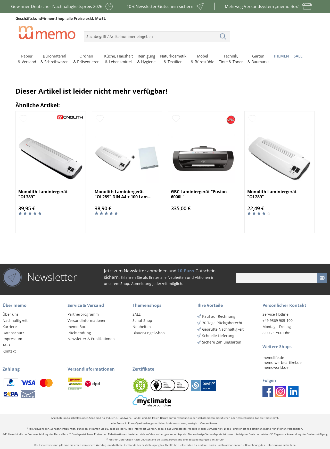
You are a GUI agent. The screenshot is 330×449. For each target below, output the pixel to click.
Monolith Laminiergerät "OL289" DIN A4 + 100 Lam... (123, 194)
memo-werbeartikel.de (282, 362)
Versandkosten (209, 423)
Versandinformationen (87, 320)
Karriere (10, 326)
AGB (6, 344)
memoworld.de (275, 367)
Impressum (12, 338)
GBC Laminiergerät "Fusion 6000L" (199, 194)
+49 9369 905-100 (277, 320)
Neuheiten (142, 326)
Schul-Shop (142, 320)
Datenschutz (13, 332)
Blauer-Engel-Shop (149, 332)
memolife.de (273, 357)
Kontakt (9, 351)
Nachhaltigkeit (15, 320)
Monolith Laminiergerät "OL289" (272, 194)
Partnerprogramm (83, 314)
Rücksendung (79, 332)
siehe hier (289, 445)
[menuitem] (157, 34)
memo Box (77, 326)
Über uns (11, 314)
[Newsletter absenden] (322, 278)
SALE (137, 314)
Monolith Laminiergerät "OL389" (43, 194)
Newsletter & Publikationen (91, 338)
